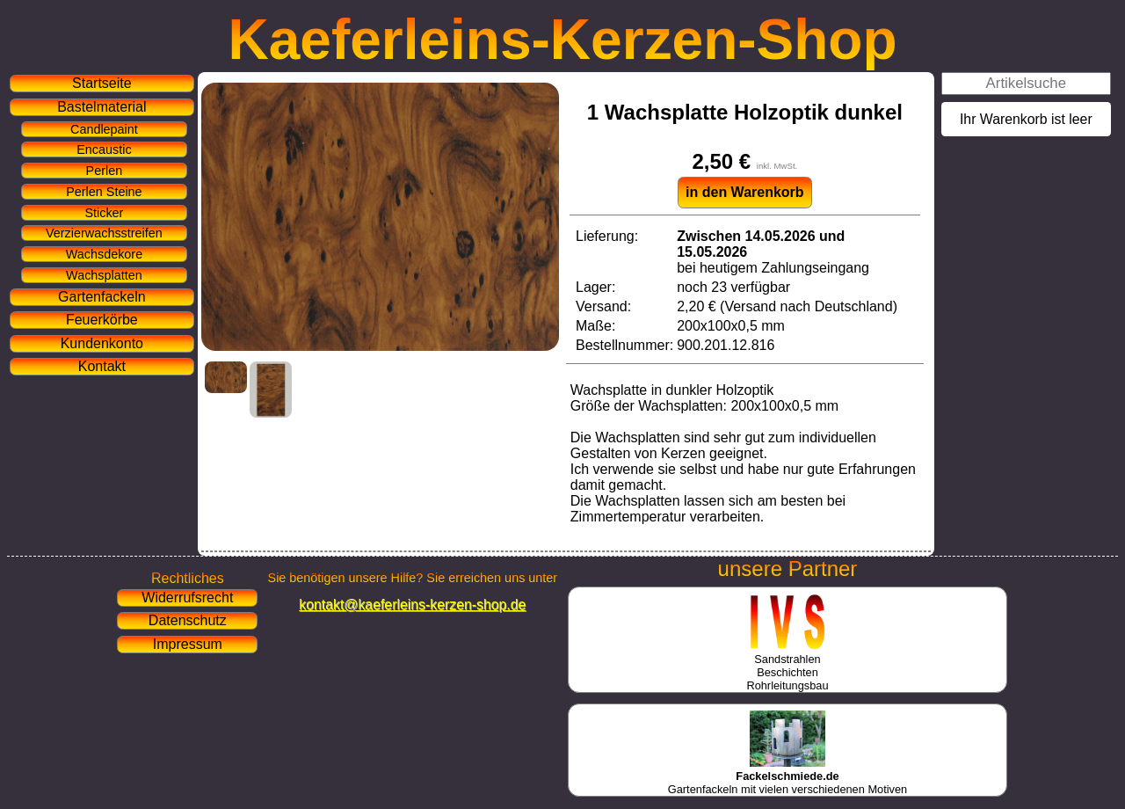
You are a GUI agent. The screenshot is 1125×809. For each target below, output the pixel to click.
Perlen (104, 171)
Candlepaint (104, 129)
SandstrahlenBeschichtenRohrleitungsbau (787, 665)
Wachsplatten (104, 275)
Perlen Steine (104, 192)
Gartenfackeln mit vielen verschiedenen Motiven (787, 776)
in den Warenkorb (745, 192)
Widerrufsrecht (187, 597)
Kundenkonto (102, 343)
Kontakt (102, 366)
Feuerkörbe (102, 319)
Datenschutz (188, 620)
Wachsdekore (104, 254)
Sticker (103, 213)
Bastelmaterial (101, 106)
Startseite (102, 83)
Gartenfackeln (102, 296)
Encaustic (103, 149)
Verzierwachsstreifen (104, 233)
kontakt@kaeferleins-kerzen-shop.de (412, 604)
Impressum (187, 644)
